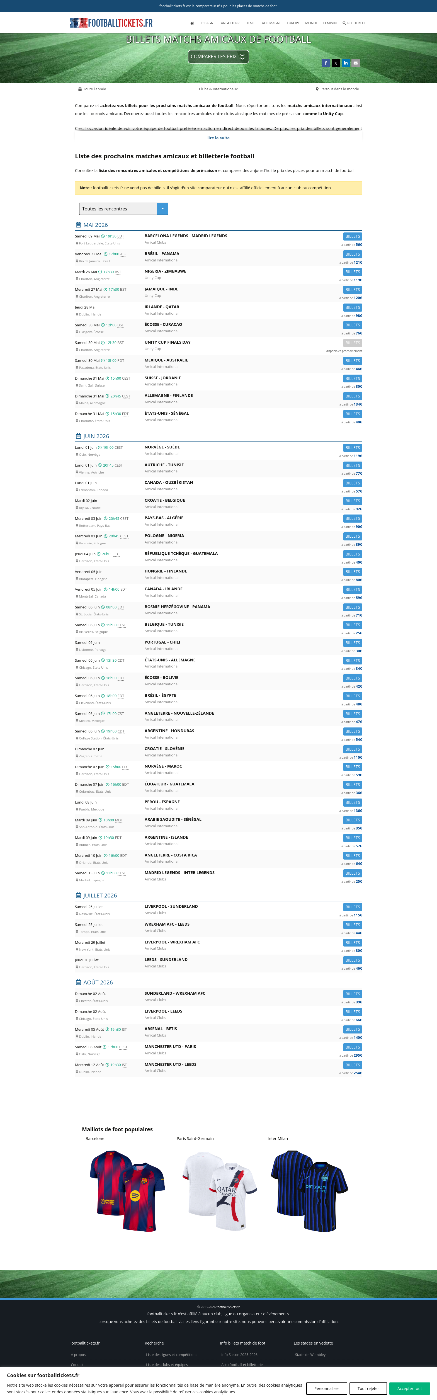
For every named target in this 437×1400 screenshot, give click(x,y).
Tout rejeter (368, 1388)
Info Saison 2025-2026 (239, 1354)
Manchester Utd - (253, 1047)
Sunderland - (253, 994)
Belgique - (253, 625)
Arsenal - (253, 1029)
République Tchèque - (253, 554)
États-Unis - (253, 414)
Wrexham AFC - (253, 925)
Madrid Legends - (253, 873)
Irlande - (253, 308)
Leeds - (253, 960)
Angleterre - (253, 714)
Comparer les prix (214, 56)
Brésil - (253, 254)
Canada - (253, 483)
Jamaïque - (253, 290)
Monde (311, 23)
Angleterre (231, 23)
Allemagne (271, 23)
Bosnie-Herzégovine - (253, 607)
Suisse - (253, 379)
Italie (251, 23)
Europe (293, 23)
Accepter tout (409, 1388)
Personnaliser (326, 1388)
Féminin (330, 23)
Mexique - (253, 361)
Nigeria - (253, 272)
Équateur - (253, 785)
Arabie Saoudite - (253, 820)
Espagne (208, 23)
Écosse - (253, 325)
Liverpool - (253, 907)
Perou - (253, 803)
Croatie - (253, 501)
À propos (78, 1354)
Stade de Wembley (310, 1354)
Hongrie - (253, 572)
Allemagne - (253, 396)
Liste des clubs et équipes (167, 1364)
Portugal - (253, 643)
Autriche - (253, 466)
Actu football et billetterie (242, 1364)
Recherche (354, 23)
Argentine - (253, 731)
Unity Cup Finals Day (253, 343)
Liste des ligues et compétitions (171, 1354)
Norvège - (253, 448)
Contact (77, 1364)
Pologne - (253, 536)
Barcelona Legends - (253, 236)
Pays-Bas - (253, 519)
